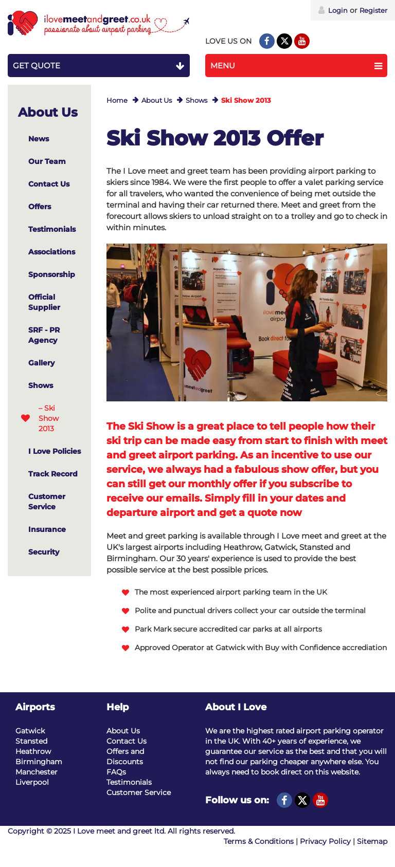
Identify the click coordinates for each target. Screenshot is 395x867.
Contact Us (126, 741)
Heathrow (33, 751)
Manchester (36, 772)
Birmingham (38, 761)
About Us (156, 100)
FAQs (116, 772)
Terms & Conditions (259, 841)
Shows (196, 100)
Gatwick (30, 730)
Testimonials (129, 782)
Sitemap (372, 841)
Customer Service (138, 792)
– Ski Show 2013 (49, 418)
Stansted (31, 741)
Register (373, 10)
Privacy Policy (325, 841)
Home (117, 100)
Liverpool (32, 782)
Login (333, 10)
